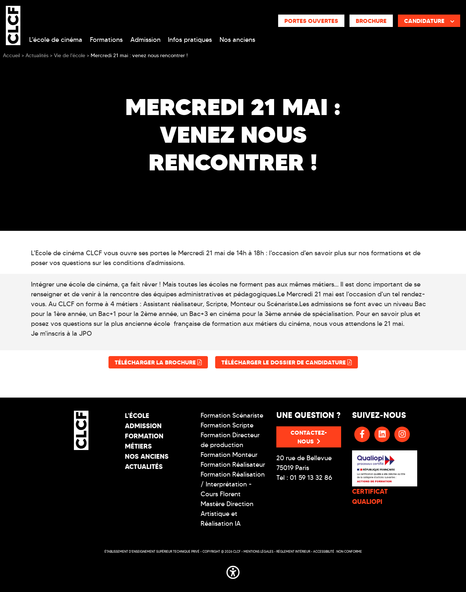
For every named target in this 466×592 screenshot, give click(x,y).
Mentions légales (258, 551)
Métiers (138, 446)
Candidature (429, 20)
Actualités (144, 466)
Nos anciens (237, 40)
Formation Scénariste (232, 415)
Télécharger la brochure (158, 362)
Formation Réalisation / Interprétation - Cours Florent (233, 484)
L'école (137, 415)
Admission (145, 40)
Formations (106, 40)
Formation (144, 436)
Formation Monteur (229, 455)
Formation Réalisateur (233, 465)
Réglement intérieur (293, 551)
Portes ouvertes (311, 20)
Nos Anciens (147, 456)
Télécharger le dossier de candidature (286, 362)
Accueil (11, 55)
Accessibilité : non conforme (337, 551)
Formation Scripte (227, 425)
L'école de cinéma (55, 40)
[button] (233, 571)
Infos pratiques (190, 40)
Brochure (371, 20)
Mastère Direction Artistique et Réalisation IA (227, 514)
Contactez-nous (309, 437)
